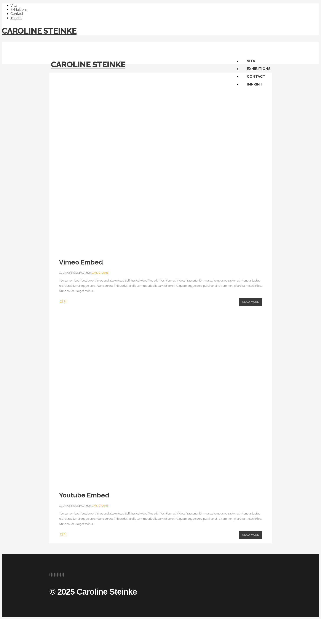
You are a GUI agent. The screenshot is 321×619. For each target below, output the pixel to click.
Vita (13, 5)
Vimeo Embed (81, 262)
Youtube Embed (84, 495)
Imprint (16, 18)
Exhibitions (18, 10)
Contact (16, 14)
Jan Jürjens (100, 272)
